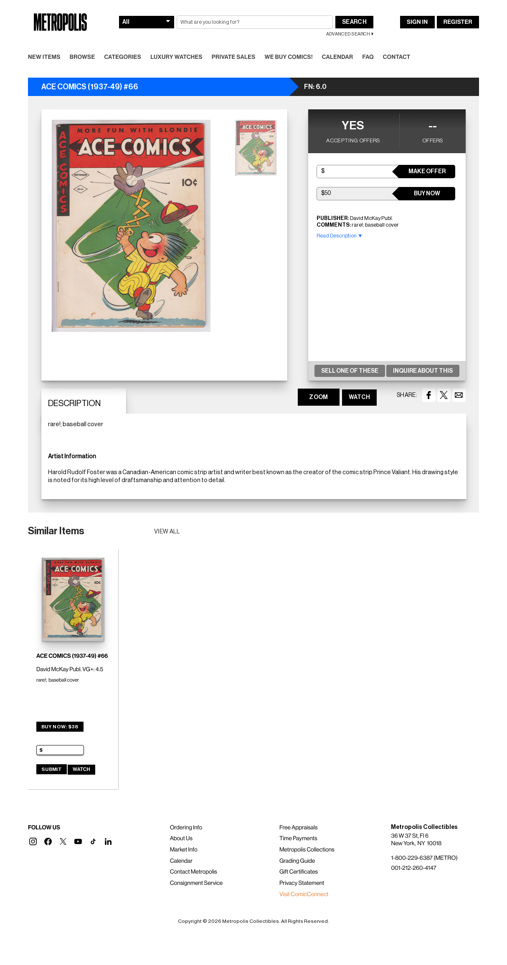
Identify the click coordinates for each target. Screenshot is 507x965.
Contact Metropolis (193, 872)
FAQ (367, 57)
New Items (44, 57)
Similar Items (56, 531)
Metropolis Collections (307, 850)
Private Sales (234, 57)
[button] (33, 841)
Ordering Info (186, 828)
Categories (122, 57)
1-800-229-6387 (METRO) (424, 858)
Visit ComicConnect (303, 894)
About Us (181, 838)
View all (167, 532)
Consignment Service (196, 883)
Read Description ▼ (340, 235)
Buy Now (427, 194)
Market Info (184, 850)
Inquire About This (423, 371)
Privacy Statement (301, 883)
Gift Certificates (298, 872)
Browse (82, 57)
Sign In (417, 22)
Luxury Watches (176, 57)
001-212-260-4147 (413, 868)
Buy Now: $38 (60, 726)
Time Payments (298, 838)
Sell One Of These (349, 371)
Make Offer (427, 171)
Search (354, 22)
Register (458, 22)
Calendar (337, 57)
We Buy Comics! (289, 57)
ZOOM (318, 397)
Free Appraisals (298, 828)
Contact (397, 57)
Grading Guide (297, 861)
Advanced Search (348, 34)
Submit (51, 769)
